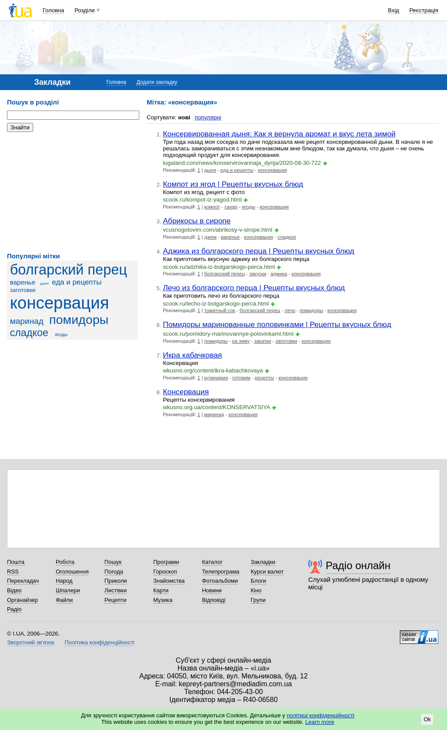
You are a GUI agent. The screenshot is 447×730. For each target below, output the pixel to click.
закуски (257, 273)
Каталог (212, 562)
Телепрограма (221, 571)
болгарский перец (68, 270)
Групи (258, 600)
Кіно (256, 590)
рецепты (264, 377)
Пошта (15, 562)
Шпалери (68, 590)
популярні (208, 117)
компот (212, 206)
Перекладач (23, 580)
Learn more (319, 722)
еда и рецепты (77, 282)
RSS (13, 571)
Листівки (115, 590)
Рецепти (115, 600)
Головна (53, 10)
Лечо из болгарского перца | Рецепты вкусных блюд (254, 287)
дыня (44, 283)
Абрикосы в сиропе (196, 220)
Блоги (258, 580)
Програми (166, 562)
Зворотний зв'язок (30, 642)
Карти (160, 590)
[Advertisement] (72, 192)
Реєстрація (423, 10)
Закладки (263, 562)
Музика (162, 600)
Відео (14, 590)
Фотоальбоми (220, 580)
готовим (241, 377)
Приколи (115, 580)
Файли (64, 600)
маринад (27, 321)
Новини (212, 590)
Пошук (112, 562)
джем (210, 237)
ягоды (61, 334)
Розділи (85, 10)
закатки (262, 341)
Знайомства (169, 580)
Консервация (186, 391)
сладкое (29, 332)
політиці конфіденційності (320, 715)
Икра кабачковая (192, 355)
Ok (427, 719)
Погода (113, 571)
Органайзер (22, 600)
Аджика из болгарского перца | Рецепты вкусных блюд (258, 251)
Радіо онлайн (358, 565)
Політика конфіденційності (99, 642)
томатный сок (219, 310)
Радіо (14, 609)
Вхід (393, 10)
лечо (290, 310)
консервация (59, 302)
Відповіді (214, 600)
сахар (230, 206)
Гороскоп (165, 571)
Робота (65, 562)
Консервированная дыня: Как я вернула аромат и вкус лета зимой (279, 133)
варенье (22, 282)
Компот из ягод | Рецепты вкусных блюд (233, 184)
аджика (279, 273)
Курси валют (267, 571)
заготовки (23, 290)
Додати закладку (157, 82)
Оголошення (72, 571)
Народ (64, 580)
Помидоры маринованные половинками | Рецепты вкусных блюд (277, 324)
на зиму (241, 341)
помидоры (79, 320)
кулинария (216, 377)
